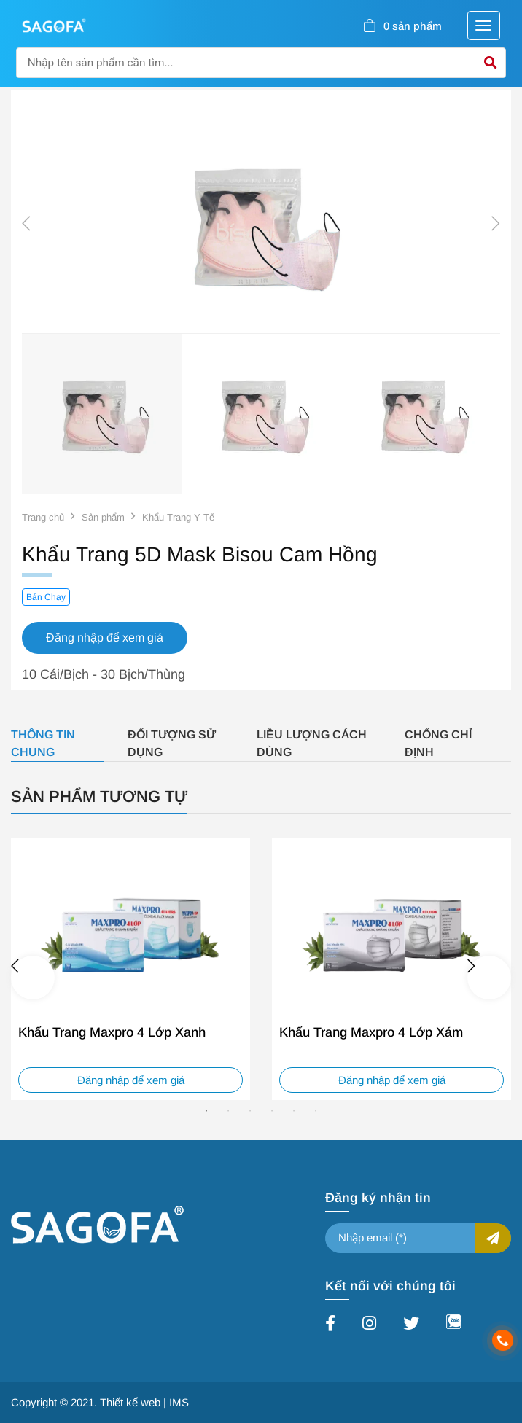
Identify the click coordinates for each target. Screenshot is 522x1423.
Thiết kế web (130, 1402)
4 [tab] (272, 1111)
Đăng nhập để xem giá (130, 1080)
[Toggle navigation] (483, 25)
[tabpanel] (130, 969)
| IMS (176, 1402)
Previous (26, 224)
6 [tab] (315, 1111)
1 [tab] (206, 1111)
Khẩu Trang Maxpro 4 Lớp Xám (371, 1032)
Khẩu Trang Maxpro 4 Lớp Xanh (112, 1032)
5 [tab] (294, 1111)
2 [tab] (228, 1111)
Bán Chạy (46, 597)
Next (495, 224)
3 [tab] (250, 1111)
